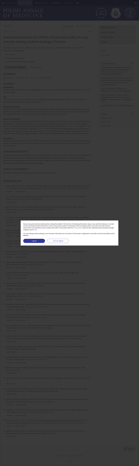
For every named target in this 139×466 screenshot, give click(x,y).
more (34, 230)
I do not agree (58, 241)
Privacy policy (77, 228)
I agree (34, 241)
